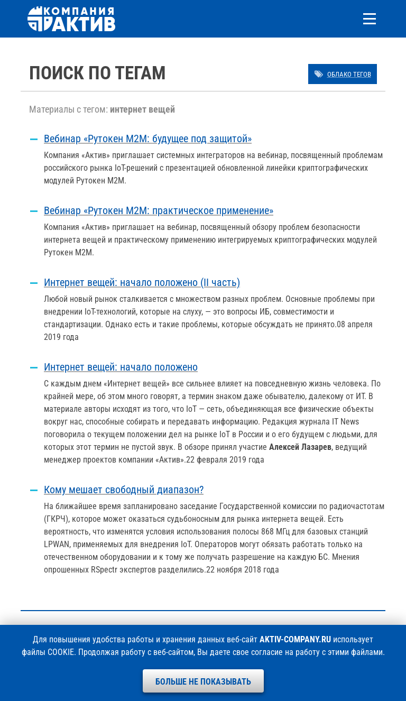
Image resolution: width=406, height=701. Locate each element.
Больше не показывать (203, 682)
